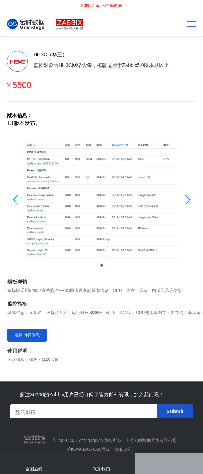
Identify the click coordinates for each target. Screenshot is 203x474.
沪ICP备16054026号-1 (88, 449)
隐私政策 (123, 449)
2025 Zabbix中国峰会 (101, 5)
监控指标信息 (27, 335)
